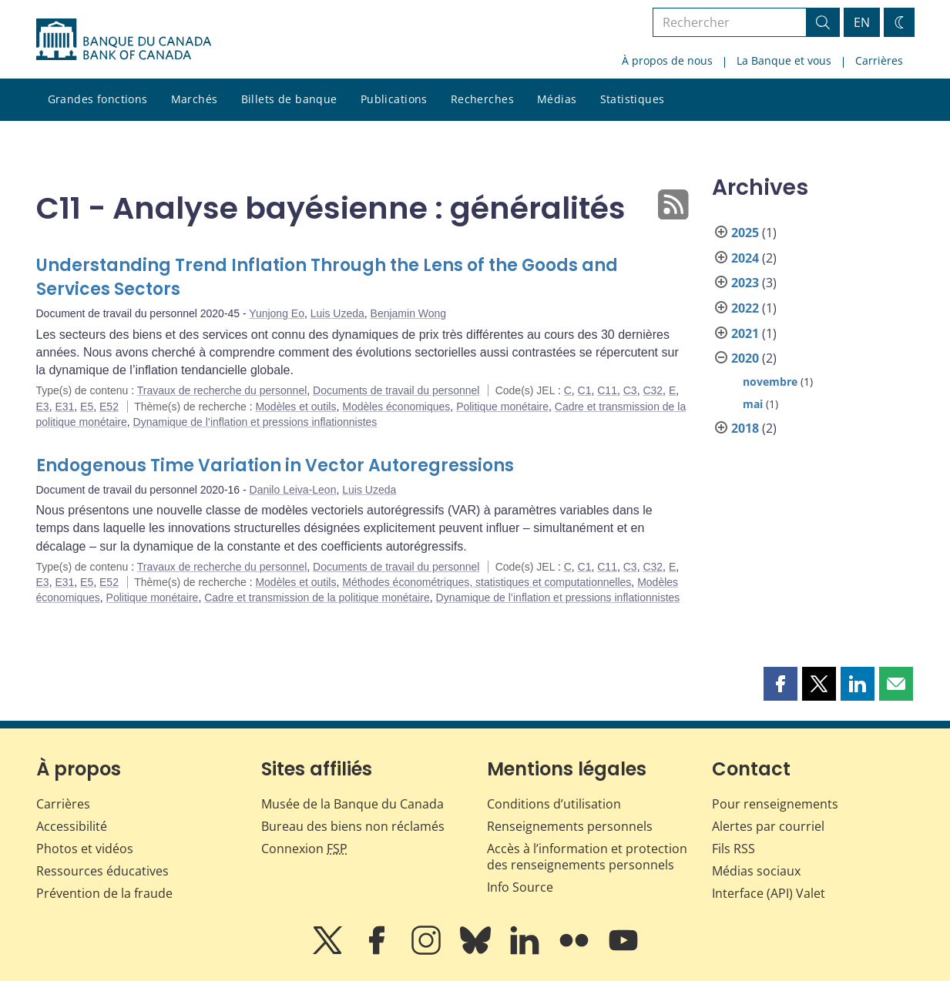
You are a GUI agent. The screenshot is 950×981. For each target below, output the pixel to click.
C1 (585, 390)
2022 (745, 308)
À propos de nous (667, 60)
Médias (557, 99)
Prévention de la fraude (104, 893)
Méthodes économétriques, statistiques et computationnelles (486, 582)
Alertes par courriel (768, 826)
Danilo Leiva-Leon (293, 490)
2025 (745, 232)
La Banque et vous (784, 60)
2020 (745, 358)
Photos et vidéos (84, 848)
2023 (745, 282)
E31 (64, 406)
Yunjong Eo (276, 313)
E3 (42, 406)
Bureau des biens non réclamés (353, 826)
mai (753, 404)
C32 (653, 390)
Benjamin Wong (409, 313)
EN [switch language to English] (862, 22)
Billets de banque (289, 99)
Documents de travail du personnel (396, 390)
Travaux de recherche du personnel (222, 390)
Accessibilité (71, 826)
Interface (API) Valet (768, 893)
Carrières (879, 60)
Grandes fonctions (98, 99)
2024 (745, 257)
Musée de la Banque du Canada (352, 803)
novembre (770, 381)
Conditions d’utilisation (554, 803)
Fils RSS (733, 848)
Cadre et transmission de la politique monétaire (317, 597)
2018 (745, 428)
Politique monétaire (502, 406)
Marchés (194, 99)
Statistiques (632, 99)
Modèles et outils (295, 406)
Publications (394, 99)
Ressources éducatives (102, 870)
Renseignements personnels (570, 826)
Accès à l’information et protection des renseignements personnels (587, 856)
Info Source (520, 887)
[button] (780, 684)
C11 (607, 390)
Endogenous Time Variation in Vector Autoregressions (275, 465)
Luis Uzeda (337, 313)
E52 (109, 406)
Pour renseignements (775, 803)
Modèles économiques (396, 406)
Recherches (482, 99)
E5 (86, 406)
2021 (745, 333)
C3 (630, 390)
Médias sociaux (756, 870)
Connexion (304, 848)
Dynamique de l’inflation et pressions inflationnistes (255, 422)
